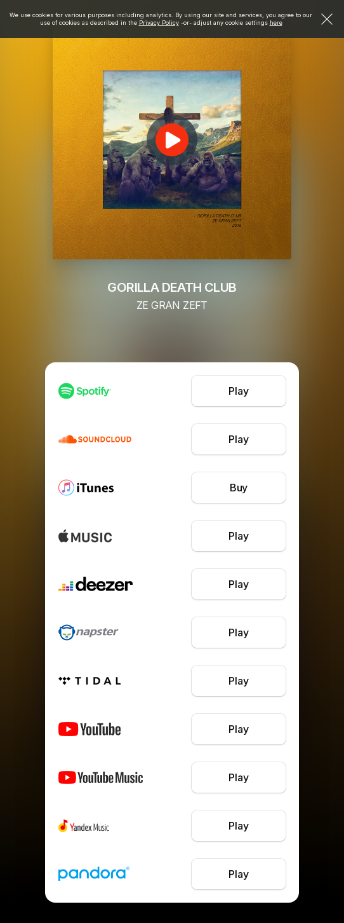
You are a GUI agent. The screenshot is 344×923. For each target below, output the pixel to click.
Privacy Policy (159, 22)
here (276, 22)
